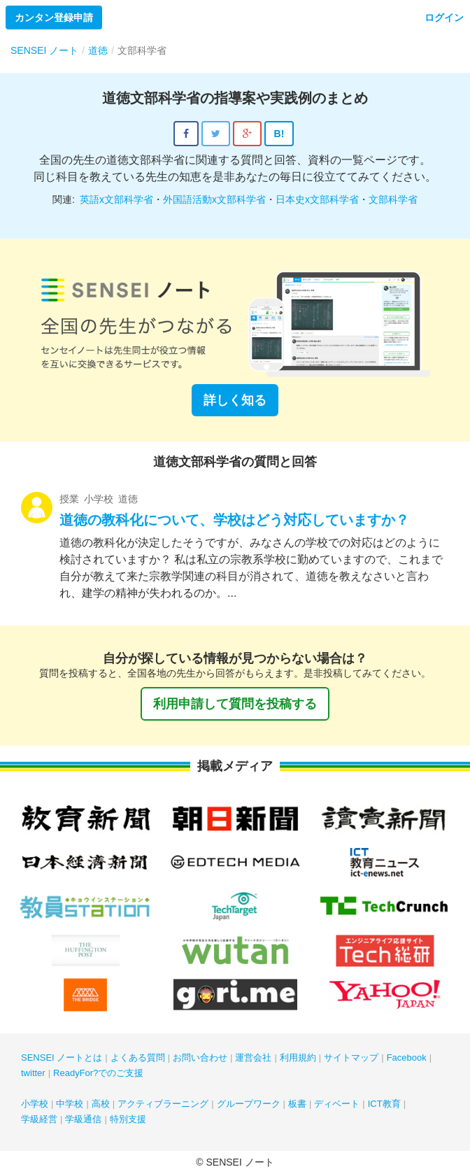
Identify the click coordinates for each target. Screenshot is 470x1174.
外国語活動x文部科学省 (214, 199)
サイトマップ (351, 1057)
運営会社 (253, 1057)
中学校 (69, 1103)
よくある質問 (138, 1057)
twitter (33, 1073)
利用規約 (298, 1057)
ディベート (336, 1103)
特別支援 (128, 1119)
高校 (101, 1103)
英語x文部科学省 (116, 199)
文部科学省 (393, 199)
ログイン (444, 17)
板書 (297, 1103)
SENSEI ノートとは (61, 1057)
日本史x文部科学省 (317, 199)
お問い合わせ (200, 1057)
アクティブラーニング (163, 1103)
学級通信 (83, 1119)
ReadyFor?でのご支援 (98, 1073)
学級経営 (39, 1119)
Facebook (407, 1057)
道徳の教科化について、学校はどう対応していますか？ (234, 520)
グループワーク (248, 1103)
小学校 (34, 1103)
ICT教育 (384, 1103)
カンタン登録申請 (54, 17)
